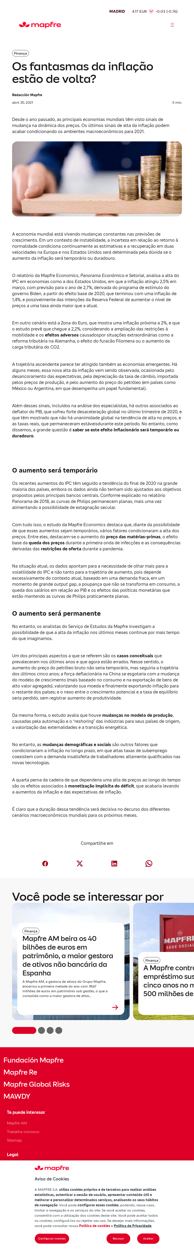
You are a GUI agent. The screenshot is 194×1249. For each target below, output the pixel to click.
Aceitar (148, 1238)
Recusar (118, 1238)
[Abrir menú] (172, 25)
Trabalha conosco (23, 1131)
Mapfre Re (20, 1072)
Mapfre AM (17, 1123)
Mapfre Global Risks (36, 1084)
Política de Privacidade (132, 1226)
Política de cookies (94, 1226)
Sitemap (14, 1140)
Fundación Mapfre (33, 1060)
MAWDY (16, 1096)
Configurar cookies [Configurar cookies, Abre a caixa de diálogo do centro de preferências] (52, 1238)
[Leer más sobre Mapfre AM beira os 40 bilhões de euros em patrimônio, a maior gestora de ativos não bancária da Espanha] (70, 1007)
